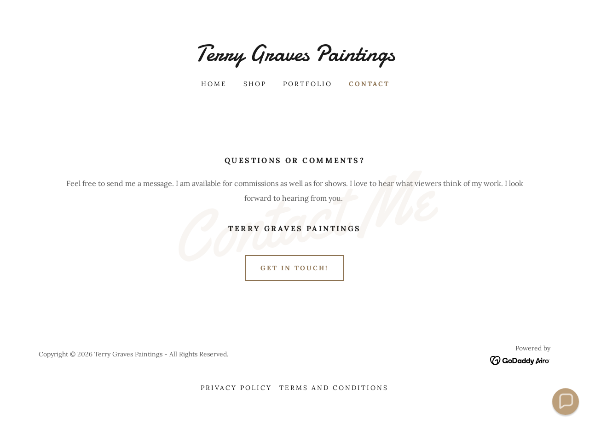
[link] (294, 58)
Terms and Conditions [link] (333, 388)
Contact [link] (369, 84)
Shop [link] (254, 84)
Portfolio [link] (307, 84)
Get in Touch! (294, 268)
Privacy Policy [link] (236, 388)
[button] (565, 401)
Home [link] (214, 84)
